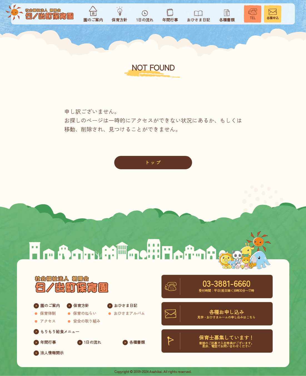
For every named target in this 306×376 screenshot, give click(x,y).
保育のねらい (84, 313)
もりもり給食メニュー (59, 331)
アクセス (48, 321)
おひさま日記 (125, 305)
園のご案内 (50, 305)
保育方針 (81, 305)
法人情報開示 (52, 352)
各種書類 (137, 342)
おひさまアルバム (129, 313)
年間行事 (48, 342)
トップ (153, 162)
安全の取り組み (86, 321)
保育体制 (48, 313)
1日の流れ (92, 342)
